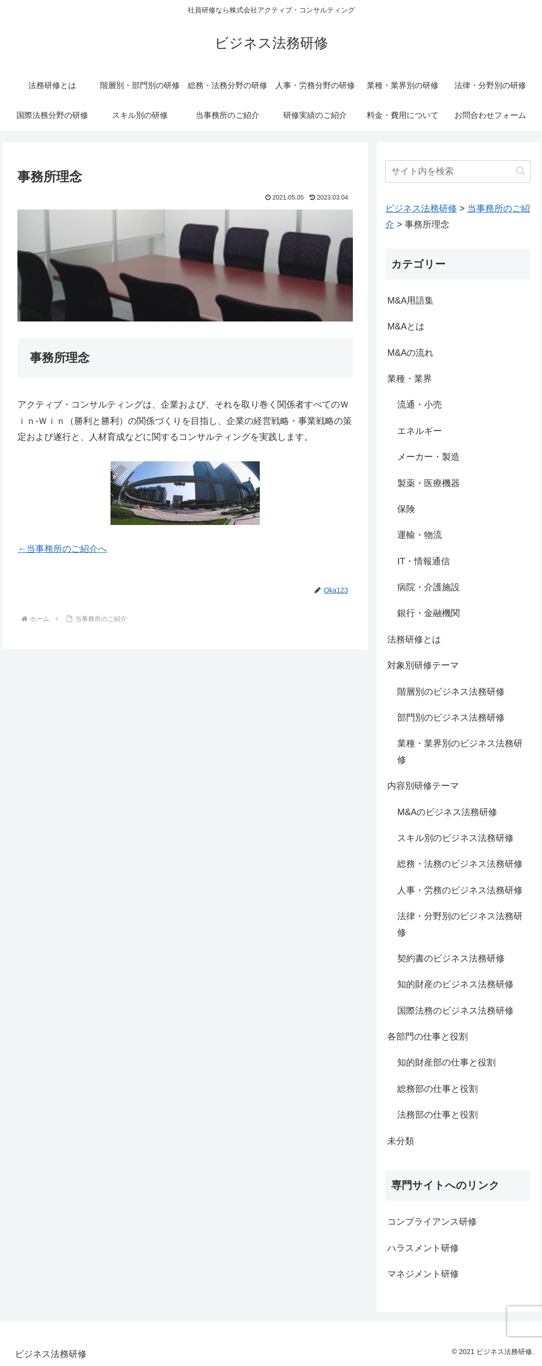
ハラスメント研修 (423, 1248)
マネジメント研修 (423, 1274)
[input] (458, 171)
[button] (520, 171)
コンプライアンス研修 (432, 1222)
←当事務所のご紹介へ (62, 549)
